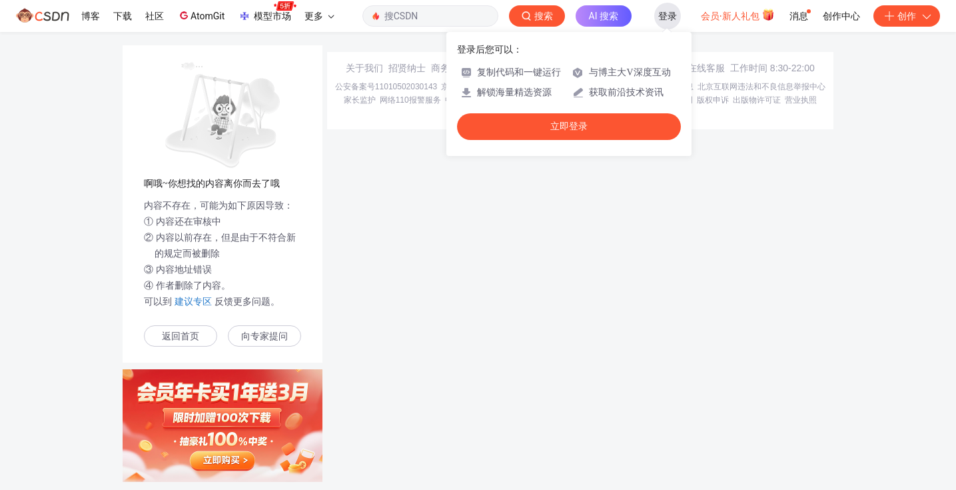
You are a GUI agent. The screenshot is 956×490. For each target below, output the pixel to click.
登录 (667, 16)
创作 (906, 16)
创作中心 (841, 16)
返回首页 (180, 336)
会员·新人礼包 (738, 14)
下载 (122, 16)
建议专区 (193, 301)
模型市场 (267, 12)
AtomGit (201, 15)
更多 (319, 16)
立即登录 (569, 126)
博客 (90, 16)
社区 (154, 16)
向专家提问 (264, 336)
